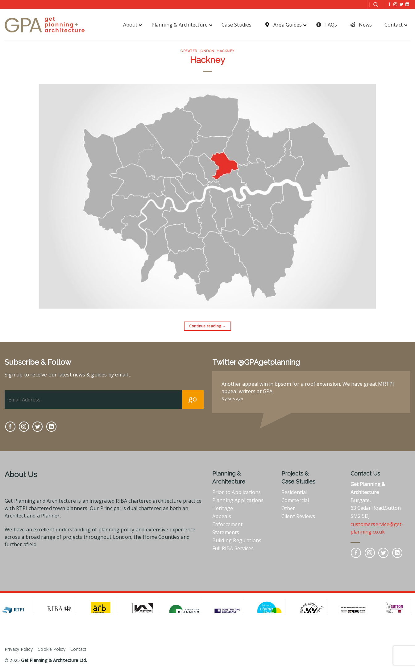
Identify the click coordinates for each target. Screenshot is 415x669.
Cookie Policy (51, 649)
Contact (78, 649)
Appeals (221, 516)
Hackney (225, 51)
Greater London (197, 51)
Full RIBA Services (233, 548)
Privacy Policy (19, 649)
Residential (294, 492)
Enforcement (227, 524)
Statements (225, 532)
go (192, 398)
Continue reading (207, 326)
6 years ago (232, 398)
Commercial (295, 500)
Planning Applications (238, 500)
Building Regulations (237, 540)
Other (288, 508)
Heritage (222, 508)
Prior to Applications (236, 492)
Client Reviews (298, 516)
